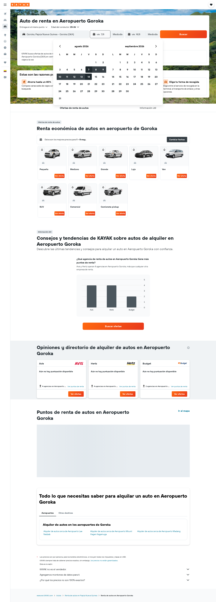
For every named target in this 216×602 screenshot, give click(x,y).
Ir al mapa (184, 410)
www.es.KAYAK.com (45, 595)
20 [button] (81, 83)
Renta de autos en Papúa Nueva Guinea (81, 595)
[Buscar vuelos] (5, 14)
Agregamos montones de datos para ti (115, 574)
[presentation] (188, 347)
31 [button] (60, 98)
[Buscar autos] (5, 26)
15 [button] (96, 76)
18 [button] (67, 83)
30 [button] (103, 91)
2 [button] (103, 62)
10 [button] (60, 76)
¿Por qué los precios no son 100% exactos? (115, 580)
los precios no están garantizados (104, 560)
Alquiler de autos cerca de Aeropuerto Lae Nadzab (63, 533)
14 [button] (89, 76)
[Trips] (5, 62)
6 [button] (81, 69)
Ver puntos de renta (76, 386)
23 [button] (103, 83)
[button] (5, 4)
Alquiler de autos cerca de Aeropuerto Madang (158, 531)
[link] (113, 326)
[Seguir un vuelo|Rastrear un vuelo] (5, 41)
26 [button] (74, 91)
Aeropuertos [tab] (48, 513)
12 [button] (74, 76)
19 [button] (74, 83)
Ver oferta (59, 176)
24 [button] (59, 91)
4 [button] (67, 69)
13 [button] (81, 76)
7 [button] (88, 69)
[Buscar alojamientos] (5, 20)
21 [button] (89, 83)
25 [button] (67, 91)
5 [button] (74, 69)
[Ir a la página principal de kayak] (20, 4)
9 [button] (103, 69)
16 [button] (103, 76)
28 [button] (88, 91)
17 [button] (60, 83)
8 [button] (96, 69)
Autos (58, 595)
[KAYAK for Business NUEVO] (5, 54)
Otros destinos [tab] (65, 513)
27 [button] (81, 91)
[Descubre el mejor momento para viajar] (5, 48)
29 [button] (95, 91)
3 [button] (60, 69)
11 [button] (67, 76)
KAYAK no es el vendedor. (115, 569)
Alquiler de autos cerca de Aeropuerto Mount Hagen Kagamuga (111, 533)
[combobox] (34, 27)
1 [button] (95, 62)
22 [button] (95, 83)
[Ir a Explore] (5, 35)
